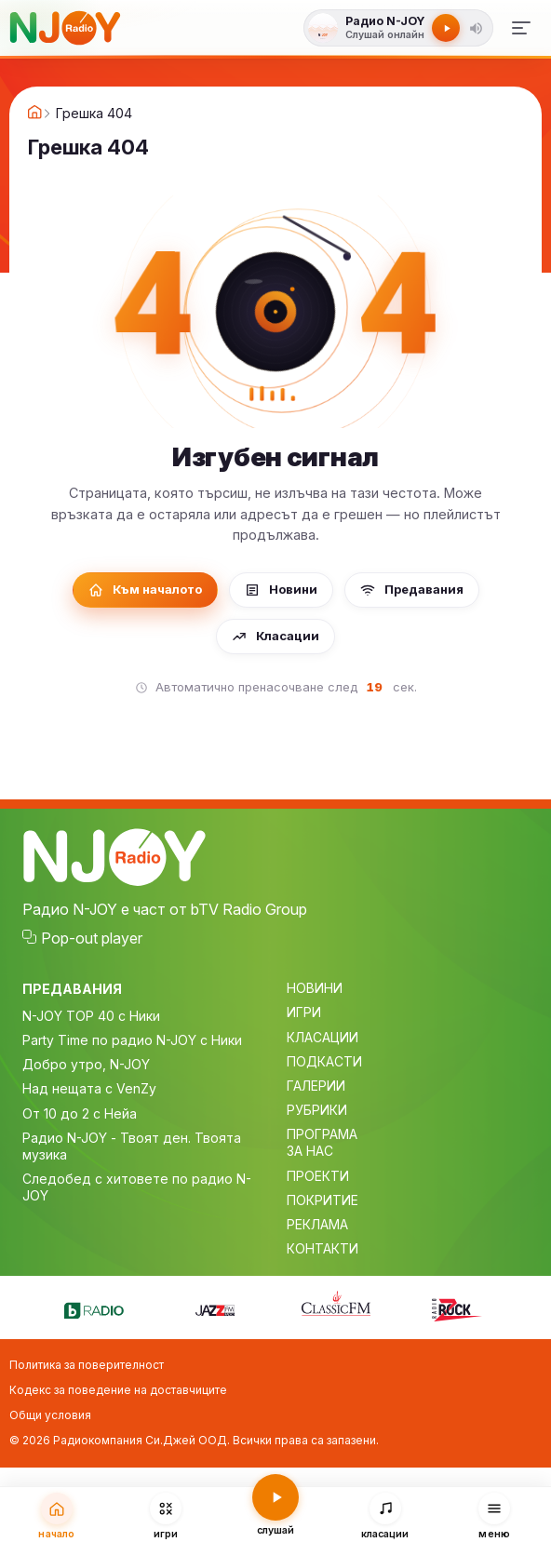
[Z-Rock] (457, 1307)
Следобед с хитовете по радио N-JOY (136, 1187)
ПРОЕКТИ (318, 1176)
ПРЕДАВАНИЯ (72, 989)
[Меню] (521, 28)
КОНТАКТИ (322, 1248)
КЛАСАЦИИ (322, 1037)
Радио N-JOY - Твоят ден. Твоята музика (131, 1146)
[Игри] (167, 1515)
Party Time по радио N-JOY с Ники (132, 1040)
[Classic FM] (336, 1305)
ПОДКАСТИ (324, 1061)
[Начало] (57, 1515)
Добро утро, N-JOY (86, 1064)
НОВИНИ (315, 988)
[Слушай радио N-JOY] (384, 28)
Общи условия (50, 1415)
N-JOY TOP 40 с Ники (91, 1016)
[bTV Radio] (94, 1307)
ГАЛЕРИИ (316, 1085)
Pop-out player (91, 938)
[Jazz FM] (215, 1307)
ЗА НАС (310, 1151)
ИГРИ (304, 1012)
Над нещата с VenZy (89, 1088)
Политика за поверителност (86, 1365)
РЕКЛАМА (317, 1224)
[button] (476, 28)
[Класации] (385, 1515)
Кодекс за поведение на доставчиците (118, 1390)
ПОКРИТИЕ (322, 1200)
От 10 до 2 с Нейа (79, 1113)
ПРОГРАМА (322, 1134)
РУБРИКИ (317, 1110)
